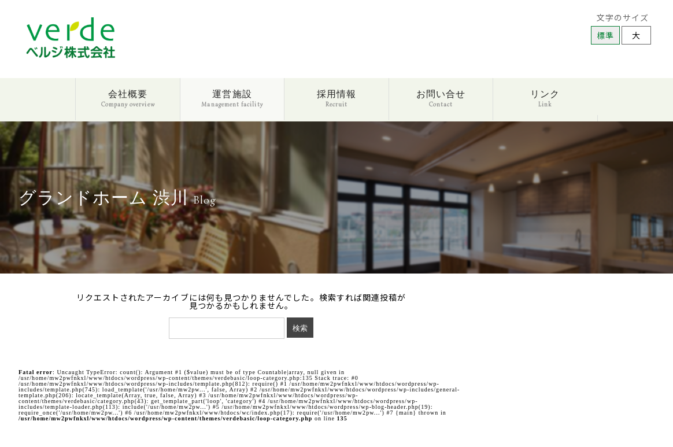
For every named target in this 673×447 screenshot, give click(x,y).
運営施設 (231, 98)
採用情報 (336, 98)
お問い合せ (440, 98)
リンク (545, 98)
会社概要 (128, 98)
